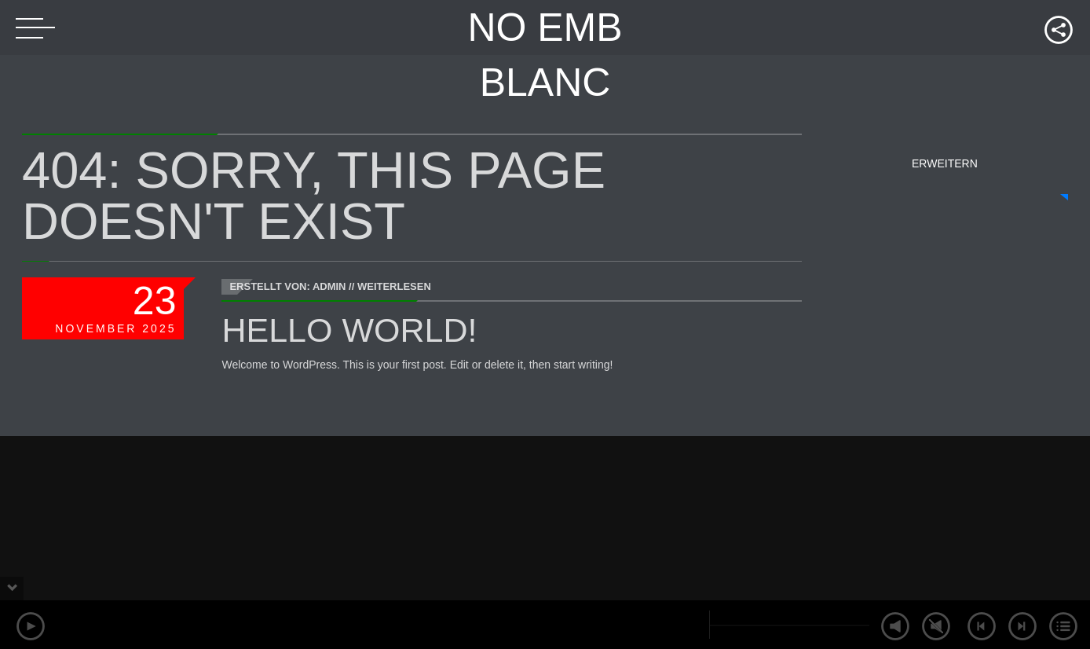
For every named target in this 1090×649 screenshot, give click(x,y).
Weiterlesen (394, 286)
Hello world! (349, 330)
